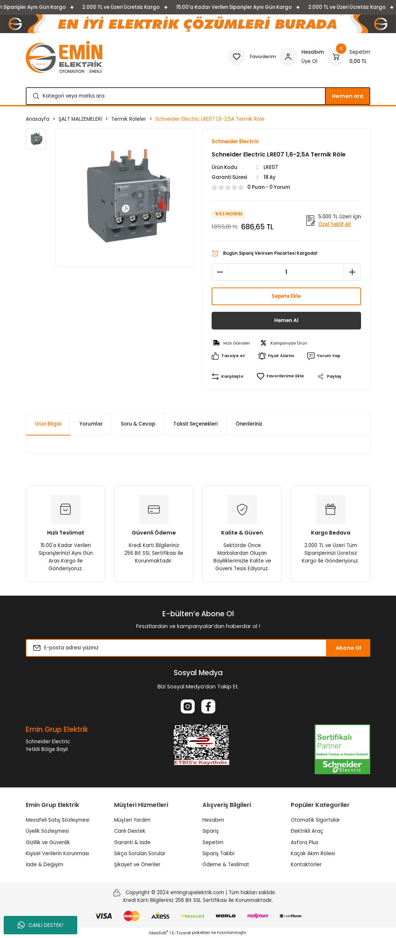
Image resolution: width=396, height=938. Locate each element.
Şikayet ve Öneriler (137, 864)
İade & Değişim (44, 864)
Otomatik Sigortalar (315, 820)
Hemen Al (286, 321)
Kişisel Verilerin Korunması (57, 853)
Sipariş (210, 831)
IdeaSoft (158, 933)
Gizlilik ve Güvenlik (48, 842)
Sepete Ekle (286, 296)
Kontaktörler (306, 864)
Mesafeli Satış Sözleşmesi (57, 820)
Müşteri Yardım (132, 820)
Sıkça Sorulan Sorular (140, 853)
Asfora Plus (304, 842)
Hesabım (213, 820)
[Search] (198, 96)
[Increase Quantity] (352, 272)
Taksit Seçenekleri (195, 424)
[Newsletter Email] (198, 648)
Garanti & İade (132, 842)
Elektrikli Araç (307, 831)
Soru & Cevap (138, 424)
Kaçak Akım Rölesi (313, 853)
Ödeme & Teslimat (225, 864)
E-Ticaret (181, 933)
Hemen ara (347, 96)
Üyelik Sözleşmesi (47, 831)
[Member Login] (301, 57)
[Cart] (348, 57)
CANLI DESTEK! (40, 925)
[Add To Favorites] (280, 376)
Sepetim (212, 842)
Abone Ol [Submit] (348, 648)
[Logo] (64, 57)
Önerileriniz (249, 424)
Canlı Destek (129, 831)
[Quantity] (286, 272)
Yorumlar (91, 424)
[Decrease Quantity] (220, 272)
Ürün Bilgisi (48, 424)
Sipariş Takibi (218, 853)
